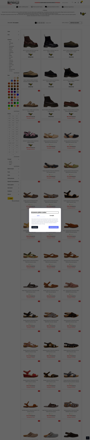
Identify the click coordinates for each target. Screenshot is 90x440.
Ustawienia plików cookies (38, 212)
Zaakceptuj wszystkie (54, 227)
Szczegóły (52, 215)
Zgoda (38, 215)
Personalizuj (34, 227)
